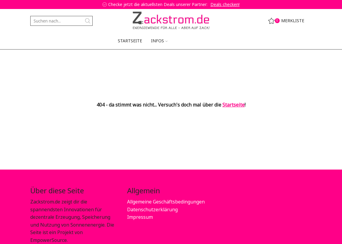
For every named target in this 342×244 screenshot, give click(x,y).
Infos (159, 41)
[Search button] (87, 21)
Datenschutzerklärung (152, 209)
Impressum (140, 217)
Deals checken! (224, 4)
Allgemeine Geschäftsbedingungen (166, 201)
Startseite (130, 41)
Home (37, 59)
